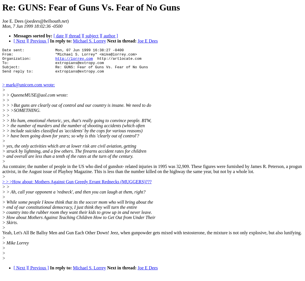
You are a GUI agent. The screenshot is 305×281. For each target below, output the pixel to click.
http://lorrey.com (74, 60)
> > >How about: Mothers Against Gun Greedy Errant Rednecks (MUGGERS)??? (77, 187)
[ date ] (60, 35)
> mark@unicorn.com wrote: (28, 90)
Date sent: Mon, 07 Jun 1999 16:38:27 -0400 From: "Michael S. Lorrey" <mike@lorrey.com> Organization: (69, 55)
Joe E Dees (148, 41)
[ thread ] (74, 35)
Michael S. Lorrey (89, 41)
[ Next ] (21, 41)
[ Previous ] (38, 41)
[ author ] (109, 35)
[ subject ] (92, 35)
